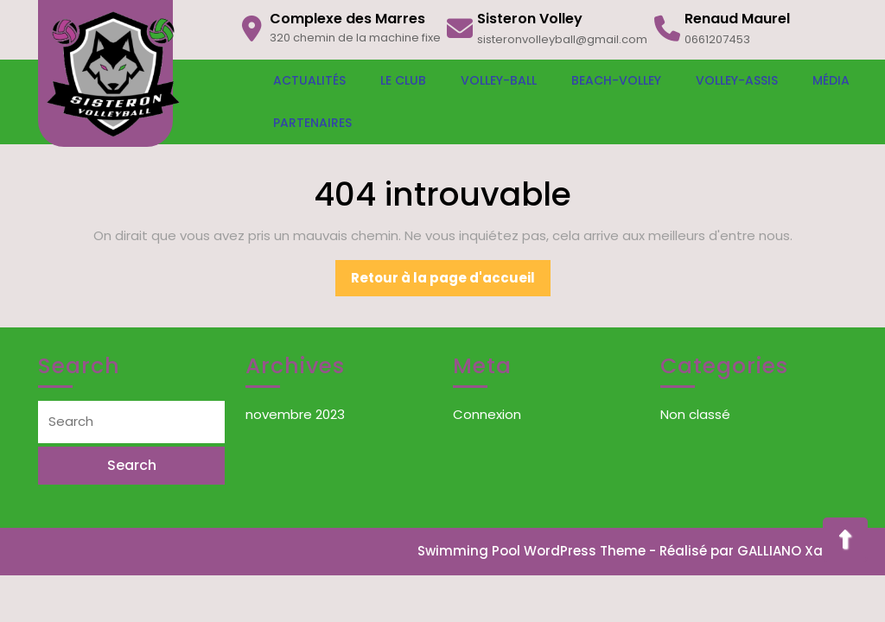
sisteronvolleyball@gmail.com (562, 39)
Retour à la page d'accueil (451, 282)
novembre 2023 (295, 414)
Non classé (695, 414)
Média (831, 80)
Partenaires (312, 122)
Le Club (403, 80)
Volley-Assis (737, 80)
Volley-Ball (499, 80)
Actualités (309, 80)
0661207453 (717, 39)
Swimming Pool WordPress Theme (531, 551)
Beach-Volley (616, 80)
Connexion (487, 414)
